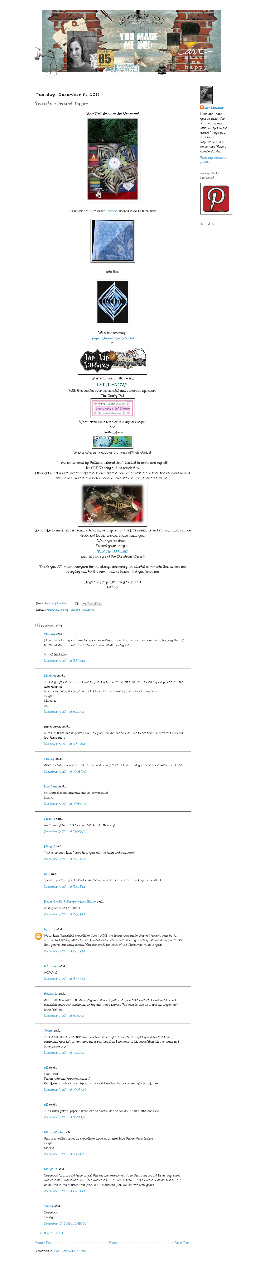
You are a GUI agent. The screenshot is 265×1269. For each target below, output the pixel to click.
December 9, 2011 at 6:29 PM (64, 1191)
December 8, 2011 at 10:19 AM (65, 1090)
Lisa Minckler (214, 108)
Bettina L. (51, 994)
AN (46, 1068)
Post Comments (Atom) (70, 1251)
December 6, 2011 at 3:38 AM (64, 661)
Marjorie (50, 676)
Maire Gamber (54, 1132)
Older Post (182, 1243)
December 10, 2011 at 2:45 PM (65, 1224)
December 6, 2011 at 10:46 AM (65, 804)
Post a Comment (51, 1233)
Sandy (48, 1206)
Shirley (49, 759)
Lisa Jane (50, 787)
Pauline (49, 819)
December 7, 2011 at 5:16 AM (64, 1016)
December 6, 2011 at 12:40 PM (65, 859)
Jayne (48, 1031)
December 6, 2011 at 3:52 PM (64, 887)
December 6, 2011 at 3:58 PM (64, 914)
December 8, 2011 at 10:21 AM (65, 1117)
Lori (47, 874)
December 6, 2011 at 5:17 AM (64, 712)
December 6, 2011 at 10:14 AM (65, 772)
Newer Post (44, 1243)
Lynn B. (49, 929)
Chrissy (49, 634)
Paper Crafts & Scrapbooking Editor (70, 902)
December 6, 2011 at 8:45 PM (64, 951)
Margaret (50, 1169)
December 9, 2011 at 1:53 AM (64, 1154)
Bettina (112, 211)
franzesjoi (51, 966)
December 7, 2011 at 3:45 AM (64, 979)
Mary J (49, 846)
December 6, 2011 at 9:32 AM (64, 744)
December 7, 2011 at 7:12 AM (64, 1053)
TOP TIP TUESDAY (113, 551)
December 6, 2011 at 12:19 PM (64, 831)
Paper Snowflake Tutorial (113, 338)
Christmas (51, 609)
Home (113, 1243)
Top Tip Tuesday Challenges (77, 609)
